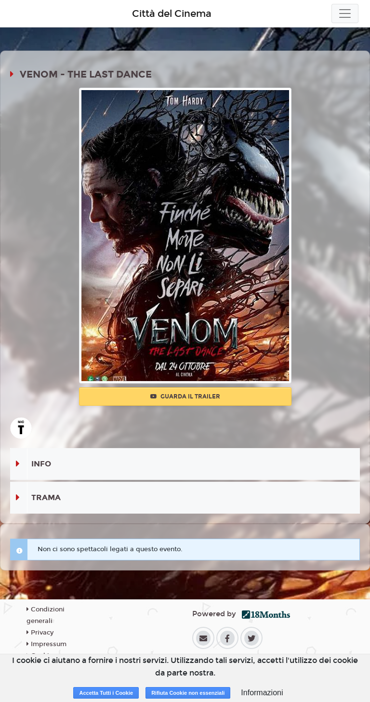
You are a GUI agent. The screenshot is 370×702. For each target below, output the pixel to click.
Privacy (39, 632)
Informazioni (262, 693)
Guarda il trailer (185, 396)
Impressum (46, 644)
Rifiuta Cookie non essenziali (188, 693)
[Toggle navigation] (344, 13)
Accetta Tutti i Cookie (106, 693)
